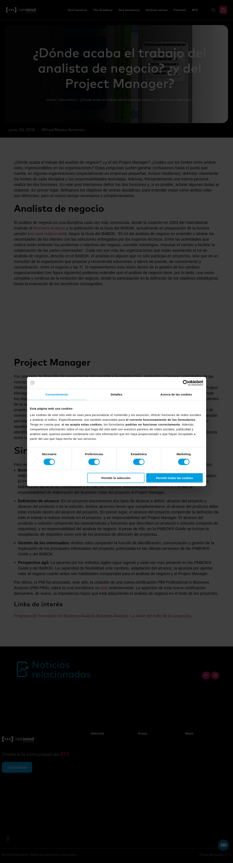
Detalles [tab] (116, 394)
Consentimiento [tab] (56, 394)
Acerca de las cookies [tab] (176, 394)
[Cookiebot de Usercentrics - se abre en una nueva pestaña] (185, 383)
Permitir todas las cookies (174, 477)
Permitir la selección (115, 477)
